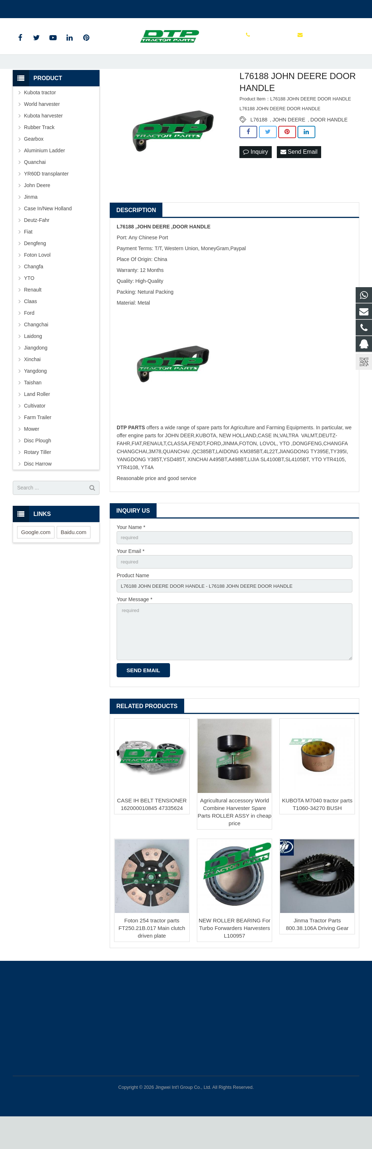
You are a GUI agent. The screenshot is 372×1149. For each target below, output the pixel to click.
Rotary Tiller (37, 477)
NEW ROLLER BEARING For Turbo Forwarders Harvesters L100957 (235, 960)
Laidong (33, 361)
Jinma (30, 222)
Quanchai (35, 187)
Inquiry (255, 177)
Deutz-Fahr (36, 245)
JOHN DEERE (288, 145)
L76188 (258, 145)
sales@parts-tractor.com (98, 8)
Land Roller (37, 419)
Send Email (299, 177)
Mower (31, 454)
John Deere (37, 211)
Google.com (35, 557)
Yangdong (35, 396)
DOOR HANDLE (329, 145)
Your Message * (134, 628)
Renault (32, 315)
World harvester (42, 129)
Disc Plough (37, 466)
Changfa (33, 292)
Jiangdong (36, 373)
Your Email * (131, 577)
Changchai (36, 350)
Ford (29, 338)
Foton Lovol (37, 280)
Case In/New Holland (48, 234)
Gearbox (34, 164)
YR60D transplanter (46, 199)
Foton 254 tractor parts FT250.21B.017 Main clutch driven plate (151, 960)
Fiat (28, 257)
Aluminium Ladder (44, 176)
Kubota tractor (40, 118)
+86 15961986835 (38, 8)
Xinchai (32, 385)
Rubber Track (39, 153)
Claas (30, 327)
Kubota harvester (43, 141)
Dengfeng (35, 269)
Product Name (133, 603)
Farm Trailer (37, 443)
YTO (29, 303)
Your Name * (131, 552)
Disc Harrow (38, 489)
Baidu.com (73, 557)
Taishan (32, 408)
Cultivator (34, 431)
